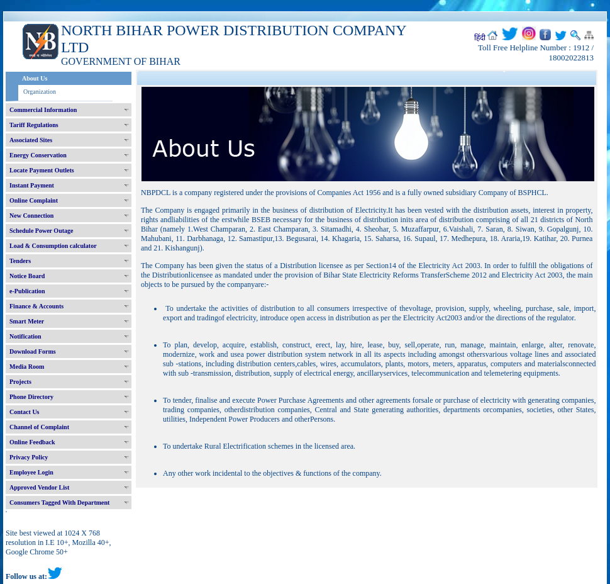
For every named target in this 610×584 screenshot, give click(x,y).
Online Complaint (33, 200)
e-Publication (27, 291)
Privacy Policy (28, 457)
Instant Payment (31, 185)
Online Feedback (32, 442)
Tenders (20, 260)
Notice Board (27, 275)
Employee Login (31, 472)
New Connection (31, 215)
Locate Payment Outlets (41, 170)
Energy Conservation (38, 155)
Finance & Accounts (36, 306)
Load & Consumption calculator (53, 245)
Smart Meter (26, 321)
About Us (34, 78)
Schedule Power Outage (41, 230)
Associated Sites (30, 140)
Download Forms (32, 351)
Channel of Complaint (39, 427)
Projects (20, 381)
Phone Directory (31, 396)
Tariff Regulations (33, 124)
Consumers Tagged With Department (59, 502)
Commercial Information (43, 109)
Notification (25, 336)
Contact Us (24, 411)
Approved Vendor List (39, 487)
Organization (39, 91)
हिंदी (479, 37)
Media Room (26, 366)
